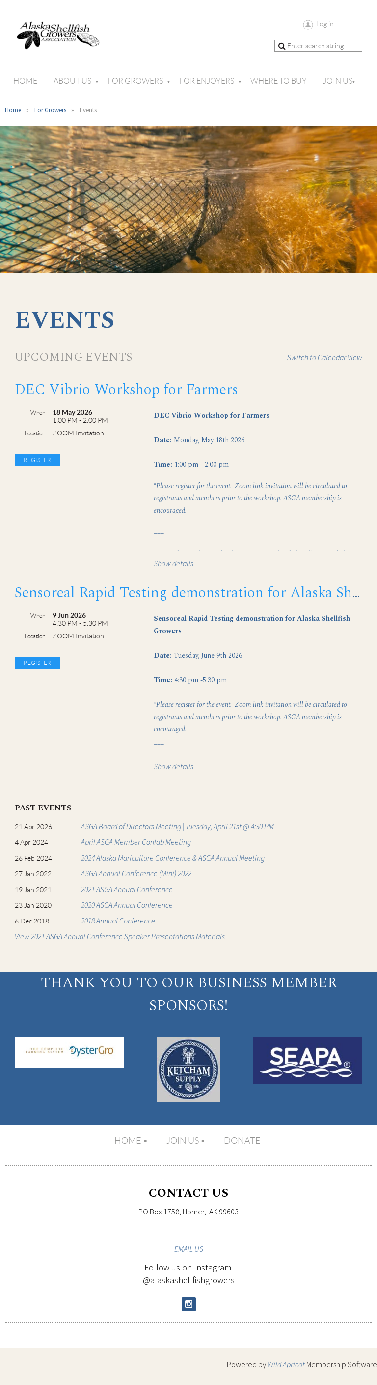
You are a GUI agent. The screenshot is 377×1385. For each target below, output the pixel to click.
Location (35, 433)
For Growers (50, 110)
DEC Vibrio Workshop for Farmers (126, 389)
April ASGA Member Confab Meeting (136, 842)
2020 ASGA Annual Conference (127, 905)
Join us (182, 1141)
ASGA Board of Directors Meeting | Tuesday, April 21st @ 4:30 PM (177, 826)
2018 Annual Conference (118, 921)
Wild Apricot (286, 1364)
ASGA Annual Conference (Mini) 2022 (136, 873)
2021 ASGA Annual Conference (127, 889)
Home (13, 110)
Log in (325, 24)
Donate (242, 1141)
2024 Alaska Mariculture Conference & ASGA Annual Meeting (173, 858)
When (37, 412)
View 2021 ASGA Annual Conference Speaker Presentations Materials (120, 936)
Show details (173, 563)
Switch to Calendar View (324, 357)
